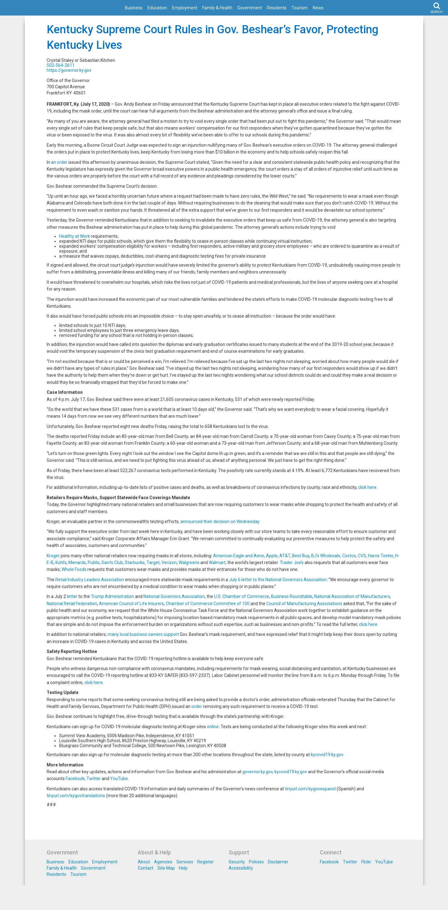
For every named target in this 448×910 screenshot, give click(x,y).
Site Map (166, 868)
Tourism (300, 7)
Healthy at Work (74, 236)
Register (205, 861)
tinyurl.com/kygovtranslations (76, 795)
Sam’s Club (112, 562)
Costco (349, 555)
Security (237, 861)
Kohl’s (61, 562)
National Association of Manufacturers (352, 596)
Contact (145, 868)
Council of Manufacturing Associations (304, 603)
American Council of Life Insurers (131, 603)
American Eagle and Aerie (238, 555)
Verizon (169, 562)
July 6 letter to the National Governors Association (278, 579)
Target (153, 562)
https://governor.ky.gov (69, 70)
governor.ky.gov (257, 771)
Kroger (53, 555)
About (144, 861)
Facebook (75, 778)
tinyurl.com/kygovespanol (310, 788)
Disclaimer (278, 861)
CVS (362, 555)
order (196, 706)
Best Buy (300, 555)
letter (72, 596)
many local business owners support (143, 634)
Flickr (366, 861)
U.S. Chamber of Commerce (241, 596)
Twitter (93, 778)
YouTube (119, 778)
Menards (77, 562)
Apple (272, 555)
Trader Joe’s (292, 562)
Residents (277, 7)
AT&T (284, 555)
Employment (184, 7)
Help (183, 868)
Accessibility (241, 868)
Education (157, 7)
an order (59, 162)
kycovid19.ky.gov (327, 754)
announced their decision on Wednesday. (220, 521)
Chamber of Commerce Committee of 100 (208, 603)
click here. (368, 624)
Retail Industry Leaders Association (89, 579)
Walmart (217, 562)
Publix (94, 562)
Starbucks (135, 562)
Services (184, 861)
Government (249, 7)
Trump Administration (112, 596)
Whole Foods (74, 569)
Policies (256, 861)
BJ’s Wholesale (325, 555)
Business (133, 7)
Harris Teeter (380, 555)
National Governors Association (174, 596)
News (318, 7)
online (213, 726)
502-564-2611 (61, 65)
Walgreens (189, 562)
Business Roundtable (291, 596)
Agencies (163, 861)
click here (367, 487)
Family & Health (217, 7)
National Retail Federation (72, 603)
